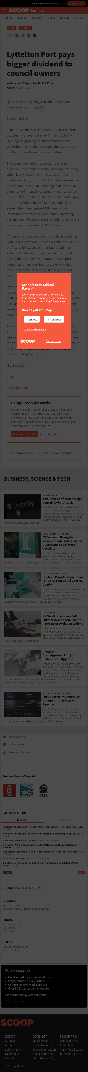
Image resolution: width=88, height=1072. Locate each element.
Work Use (31, 319)
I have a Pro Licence (35, 329)
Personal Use (54, 319)
